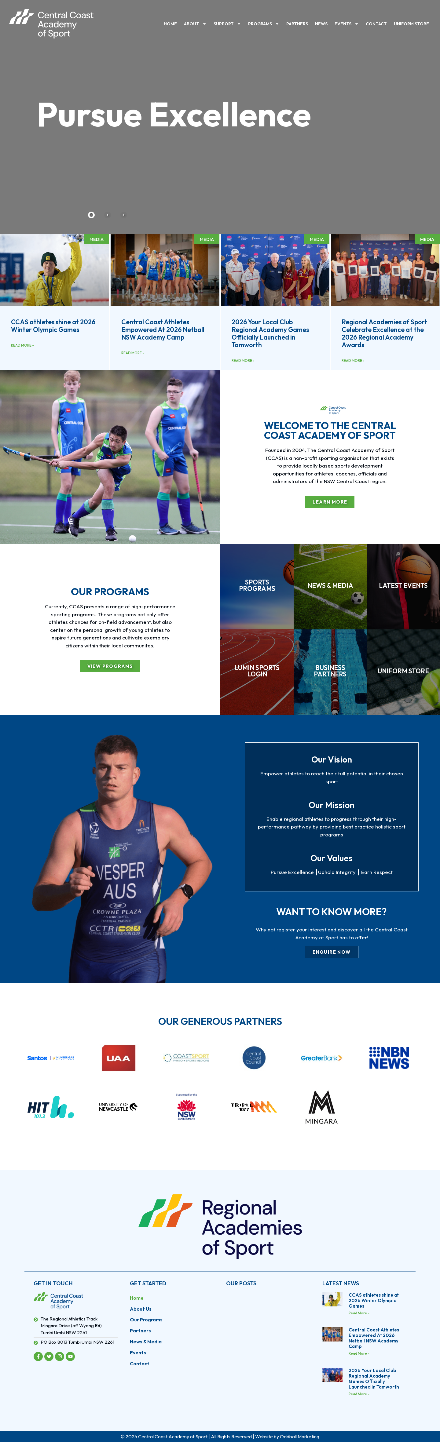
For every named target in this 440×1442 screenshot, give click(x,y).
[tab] (91, 215)
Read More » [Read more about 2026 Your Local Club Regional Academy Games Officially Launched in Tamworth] (243, 360)
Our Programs (146, 1320)
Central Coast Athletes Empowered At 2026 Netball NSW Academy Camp (162, 329)
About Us (141, 1309)
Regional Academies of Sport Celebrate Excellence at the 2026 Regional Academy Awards (384, 333)
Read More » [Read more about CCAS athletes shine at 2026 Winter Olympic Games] (22, 345)
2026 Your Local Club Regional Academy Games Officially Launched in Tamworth (270, 333)
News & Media (146, 1342)
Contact (376, 24)
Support (227, 24)
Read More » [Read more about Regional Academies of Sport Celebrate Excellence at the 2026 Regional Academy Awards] (353, 360)
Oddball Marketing (299, 1436)
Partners (297, 24)
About (195, 24)
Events (347, 24)
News (321, 24)
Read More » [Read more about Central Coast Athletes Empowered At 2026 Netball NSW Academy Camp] (132, 353)
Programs (263, 24)
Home (170, 24)
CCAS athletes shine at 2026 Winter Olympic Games (53, 325)
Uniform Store (411, 24)
